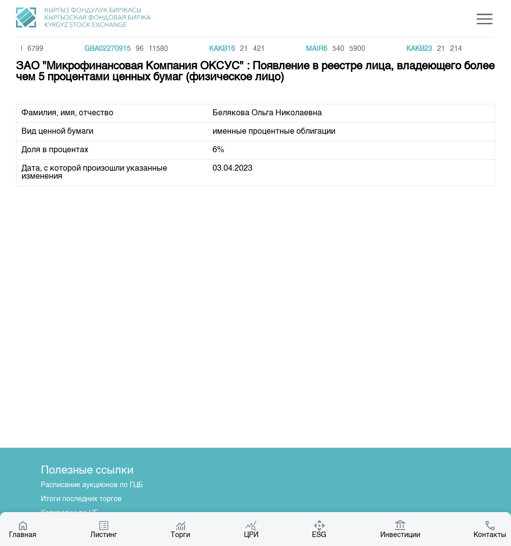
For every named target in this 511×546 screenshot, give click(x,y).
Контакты (490, 529)
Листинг (103, 529)
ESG (319, 529)
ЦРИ (251, 529)
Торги (180, 529)
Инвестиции (400, 529)
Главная (22, 529)
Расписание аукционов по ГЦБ (92, 485)
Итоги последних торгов (81, 499)
